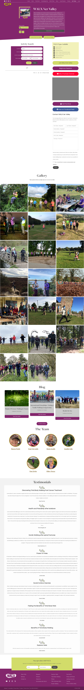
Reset (35, 63)
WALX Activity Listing (71, 683)
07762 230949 (23, 27)
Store (33, 1)
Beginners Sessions (65, 68)
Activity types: (18, 55)
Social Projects (63, 1)
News (57, 1)
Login (79, 1)
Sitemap (23, 676)
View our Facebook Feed (65, 109)
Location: (19, 48)
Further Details (49, 30)
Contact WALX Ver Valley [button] (36, 37)
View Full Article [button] (16, 416)
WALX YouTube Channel (65, 74)
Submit (55, 167)
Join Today (74, 1)
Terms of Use (26, 688)
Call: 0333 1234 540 (33, 688)
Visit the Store (65, 104)
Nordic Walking (54, 683)
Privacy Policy (16, 688)
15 (40, 72)
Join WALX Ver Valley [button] (49, 37)
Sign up (54, 667)
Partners (38, 676)
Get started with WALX (41, 681)
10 (38, 72)
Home (28, 1)
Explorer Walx (54, 674)
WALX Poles (51, 1)
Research (38, 674)
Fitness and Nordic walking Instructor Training (70, 679)
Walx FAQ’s (23, 674)
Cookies (21, 688)
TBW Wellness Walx (56, 681)
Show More (42, 424)
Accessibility (10, 688)
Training (68, 1)
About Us (38, 679)
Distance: (19, 51)
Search (28, 63)
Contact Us (23, 679)
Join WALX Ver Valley (65, 63)
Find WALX (37, 1)
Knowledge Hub (44, 1)
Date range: (18, 58)
